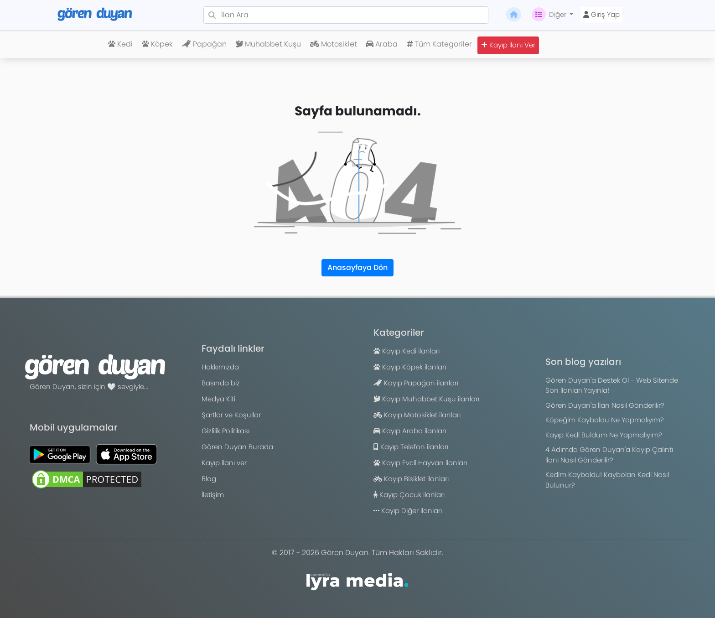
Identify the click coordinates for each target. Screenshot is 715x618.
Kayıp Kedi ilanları (406, 351)
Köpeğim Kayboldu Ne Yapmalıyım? (604, 420)
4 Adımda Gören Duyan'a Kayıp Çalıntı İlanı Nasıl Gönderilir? (609, 455)
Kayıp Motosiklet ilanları (417, 415)
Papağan (204, 44)
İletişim (213, 494)
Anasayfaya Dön (357, 267)
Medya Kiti (218, 399)
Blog (209, 478)
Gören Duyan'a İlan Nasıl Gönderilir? (604, 405)
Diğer (550, 14)
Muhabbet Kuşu (268, 44)
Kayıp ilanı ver (224, 462)
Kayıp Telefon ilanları (410, 447)
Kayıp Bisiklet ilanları (411, 478)
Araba (382, 44)
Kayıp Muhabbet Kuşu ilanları (426, 399)
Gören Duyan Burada (237, 447)
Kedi (120, 44)
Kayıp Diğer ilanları (407, 510)
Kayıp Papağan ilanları (415, 383)
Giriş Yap (601, 14)
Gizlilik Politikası (225, 431)
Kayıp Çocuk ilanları (409, 494)
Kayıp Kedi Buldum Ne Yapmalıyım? (603, 435)
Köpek (157, 44)
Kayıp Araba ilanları (409, 431)
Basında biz (221, 383)
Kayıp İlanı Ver (508, 45)
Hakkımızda (220, 367)
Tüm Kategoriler (439, 44)
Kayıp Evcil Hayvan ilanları (420, 462)
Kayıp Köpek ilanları (409, 367)
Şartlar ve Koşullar (231, 415)
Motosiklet (333, 44)
